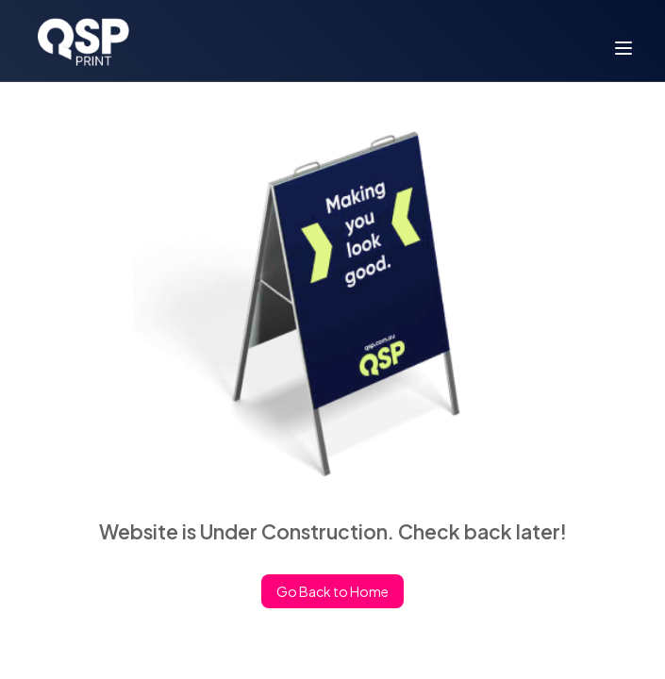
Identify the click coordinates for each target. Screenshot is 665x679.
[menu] (623, 48)
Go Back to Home (332, 591)
